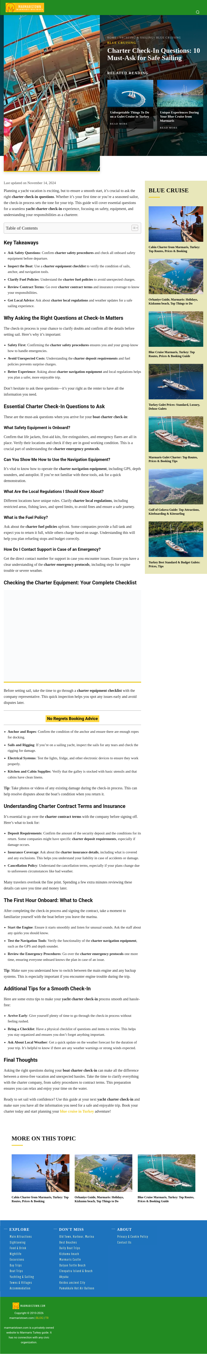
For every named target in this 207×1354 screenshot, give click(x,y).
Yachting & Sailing (136, 37)
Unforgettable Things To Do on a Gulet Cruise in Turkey (130, 115)
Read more (119, 123)
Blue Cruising (168, 37)
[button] (197, 12)
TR (46, 1318)
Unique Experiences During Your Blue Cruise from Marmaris (180, 116)
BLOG (39, 1318)
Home (112, 37)
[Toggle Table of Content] (133, 228)
